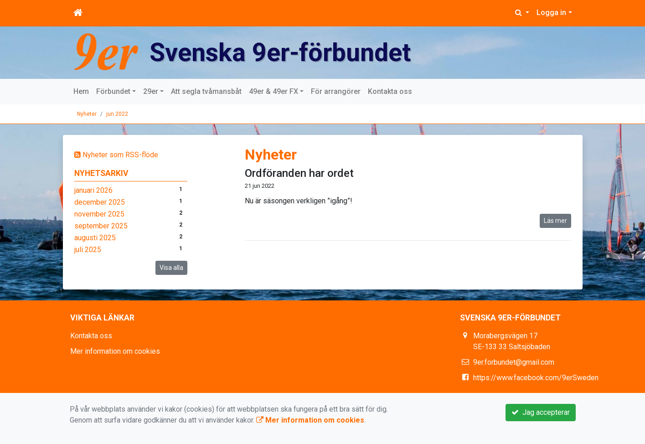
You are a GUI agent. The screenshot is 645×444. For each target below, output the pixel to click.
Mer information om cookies (115, 351)
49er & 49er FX (273, 91)
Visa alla (171, 267)
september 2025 (101, 226)
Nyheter (87, 114)
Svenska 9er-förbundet (283, 52)
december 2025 (99, 202)
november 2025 (99, 214)
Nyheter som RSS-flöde (116, 154)
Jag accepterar (540, 412)
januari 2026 (93, 190)
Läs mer (555, 220)
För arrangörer (336, 91)
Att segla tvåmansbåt (206, 91)
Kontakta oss (390, 91)
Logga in (551, 12)
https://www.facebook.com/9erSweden (536, 377)
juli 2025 (87, 249)
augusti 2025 (95, 237)
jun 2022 (117, 114)
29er (150, 91)
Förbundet (113, 91)
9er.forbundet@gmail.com (513, 362)
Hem (81, 91)
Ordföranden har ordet (299, 173)
